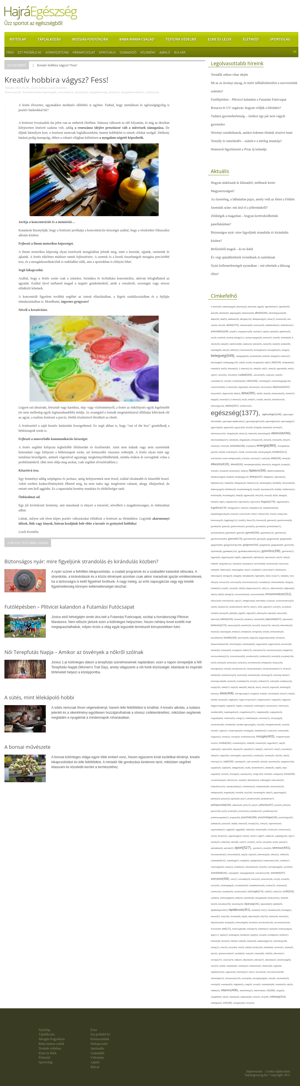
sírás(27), (243, 842)
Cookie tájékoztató (277, 1071)
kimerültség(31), (236, 644)
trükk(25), (234, 941)
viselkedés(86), (268, 984)
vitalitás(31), (216, 990)
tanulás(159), (225, 904)
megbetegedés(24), (231, 712)
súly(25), (244, 854)
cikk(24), (291, 369)
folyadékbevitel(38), (270, 508)
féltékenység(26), (218, 489)
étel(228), (276, 458)
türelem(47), (279, 947)
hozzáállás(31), (265, 582)
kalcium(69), (282, 613)
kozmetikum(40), (255, 663)
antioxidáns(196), (220, 331)
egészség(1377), (236, 413)
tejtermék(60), (254, 916)
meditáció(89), (217, 712)
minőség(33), (248, 731)
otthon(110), (232, 780)
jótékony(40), (262, 613)
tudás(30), (242, 941)
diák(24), (237, 393)
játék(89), (233, 613)
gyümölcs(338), (271, 551)
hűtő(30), (242, 588)
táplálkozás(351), (240, 909)
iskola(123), (223, 607)
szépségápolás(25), (247, 873)
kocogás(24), (237, 650)
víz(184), (271, 990)
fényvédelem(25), (268, 489)
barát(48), (276, 344)
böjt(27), (268, 362)
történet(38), (216, 941)
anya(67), (234, 332)
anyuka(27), (258, 332)
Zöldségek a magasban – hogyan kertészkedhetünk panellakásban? (244, 220)
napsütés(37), (249, 749)
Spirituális (107, 52)
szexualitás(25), (244, 879)
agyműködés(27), (272, 307)
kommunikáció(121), (220, 656)
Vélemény (148, 52)
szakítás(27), (285, 861)
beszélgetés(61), (274, 350)
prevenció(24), (244, 811)
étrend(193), (237, 464)
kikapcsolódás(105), (220, 644)
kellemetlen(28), (286, 625)
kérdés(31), (236, 632)
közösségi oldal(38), (219, 681)
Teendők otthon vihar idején (229, 75)
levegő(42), (255, 694)
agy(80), (261, 307)
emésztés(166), (238, 446)
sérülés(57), (216, 842)
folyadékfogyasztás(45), (220, 514)
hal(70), (279, 557)
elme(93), (268, 440)
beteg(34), (286, 350)
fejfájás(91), (269, 477)
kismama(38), (286, 644)
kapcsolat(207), (274, 619)
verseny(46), (247, 978)
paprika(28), (236, 799)
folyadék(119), (256, 508)
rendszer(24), (273, 830)
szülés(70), (278, 892)
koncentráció (66, 92)
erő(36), (241, 452)
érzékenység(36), (265, 452)
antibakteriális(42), (272, 325)
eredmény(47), (232, 452)
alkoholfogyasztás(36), (278, 313)
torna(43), (263, 935)
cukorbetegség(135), (281, 381)
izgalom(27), (268, 607)
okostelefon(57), (258, 768)
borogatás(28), (259, 362)
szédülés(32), (239, 867)
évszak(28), (224, 471)
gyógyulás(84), (277, 545)
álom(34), (222, 325)
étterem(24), (267, 464)
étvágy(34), (276, 464)
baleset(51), (258, 344)
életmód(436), (281, 433)
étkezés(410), (221, 464)
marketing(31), (260, 706)
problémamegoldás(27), (220, 817)
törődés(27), (284, 935)
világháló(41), (239, 984)
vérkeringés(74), (218, 978)
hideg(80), (238, 576)
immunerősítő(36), (257, 594)
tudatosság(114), (265, 941)
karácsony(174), (219, 625)
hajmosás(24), (271, 557)
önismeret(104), (277, 786)
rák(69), (234, 824)
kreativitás (81, 92)
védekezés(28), (255, 966)
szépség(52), (234, 873)
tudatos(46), (252, 941)
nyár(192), (229, 761)
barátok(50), (286, 344)
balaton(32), (248, 344)
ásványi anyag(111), (235, 337)
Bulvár (179, 52)
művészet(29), (261, 743)
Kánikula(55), (260, 619)
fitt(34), (276, 495)
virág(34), (249, 984)
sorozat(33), (267, 842)
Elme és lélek (220, 39)
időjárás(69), (289, 588)
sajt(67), (262, 836)
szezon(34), (256, 879)
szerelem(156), (263, 873)
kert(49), (266, 632)
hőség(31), (289, 582)
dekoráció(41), (255, 387)
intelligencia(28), (249, 601)
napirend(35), (227, 749)
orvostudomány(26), (219, 780)
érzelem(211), (279, 452)
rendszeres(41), (284, 830)
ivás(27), (253, 607)
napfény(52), (216, 749)
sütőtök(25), (284, 854)
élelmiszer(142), (219, 433)
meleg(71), (240, 718)
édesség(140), (218, 406)
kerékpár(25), (246, 632)
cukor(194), (252, 381)
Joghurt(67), (251, 613)
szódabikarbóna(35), (257, 885)
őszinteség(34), (259, 793)
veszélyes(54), (227, 984)
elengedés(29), (233, 434)
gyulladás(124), (230, 551)
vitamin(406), (230, 990)
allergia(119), (246, 319)
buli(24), (224, 369)
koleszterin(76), (260, 650)
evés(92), (215, 471)
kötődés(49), (216, 675)
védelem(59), (267, 966)
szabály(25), (245, 861)
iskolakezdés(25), (236, 607)
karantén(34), (246, 625)
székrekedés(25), (252, 867)
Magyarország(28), (218, 706)
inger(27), (239, 601)
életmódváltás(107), (220, 440)
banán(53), (267, 344)
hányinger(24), (248, 564)
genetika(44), (216, 526)
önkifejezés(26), (217, 793)
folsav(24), (245, 508)
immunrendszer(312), (278, 594)
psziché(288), (249, 817)
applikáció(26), (285, 332)
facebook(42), (235, 471)
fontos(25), (234, 514)
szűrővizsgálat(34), (227, 898)
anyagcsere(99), (245, 331)
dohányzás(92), (279, 393)
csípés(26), (270, 375)
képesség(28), (226, 632)
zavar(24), (257, 997)
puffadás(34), (216, 824)
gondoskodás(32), (218, 533)
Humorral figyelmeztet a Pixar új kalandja (239, 149)
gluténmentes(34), (238, 526)
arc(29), (214, 338)
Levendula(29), (274, 694)
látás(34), (252, 687)
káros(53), (256, 625)
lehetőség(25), (285, 687)
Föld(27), (254, 514)
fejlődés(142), (218, 483)
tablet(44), (239, 898)
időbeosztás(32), (277, 588)
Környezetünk (57, 52)
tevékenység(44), (285, 929)
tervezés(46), (216, 929)
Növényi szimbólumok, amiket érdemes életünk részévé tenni (252, 133)
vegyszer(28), (231, 972)
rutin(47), (254, 836)
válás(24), (239, 960)
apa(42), (266, 332)
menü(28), (261, 725)
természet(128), (266, 922)
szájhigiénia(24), (256, 861)
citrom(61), (223, 375)
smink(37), (251, 842)
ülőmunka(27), (279, 953)
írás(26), (214, 607)
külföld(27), (226, 687)
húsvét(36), (234, 588)
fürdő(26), (242, 520)
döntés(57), (290, 393)
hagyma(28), (216, 557)
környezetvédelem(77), (273, 669)
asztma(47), (268, 338)
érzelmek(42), (216, 458)
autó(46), (277, 338)
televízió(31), (284, 916)
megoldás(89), (217, 718)
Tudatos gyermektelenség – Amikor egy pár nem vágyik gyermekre (248, 120)
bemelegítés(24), (260, 350)
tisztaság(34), (234, 935)
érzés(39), (246, 458)
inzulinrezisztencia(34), (285, 601)
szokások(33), (281, 885)
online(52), (268, 774)
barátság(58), (216, 350)
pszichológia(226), (268, 817)
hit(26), (268, 576)
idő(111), (266, 588)
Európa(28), (285, 464)
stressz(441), (281, 847)
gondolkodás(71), (274, 526)
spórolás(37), (229, 848)
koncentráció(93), (238, 656)
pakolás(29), (216, 799)
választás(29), (248, 960)
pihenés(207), (267, 805)
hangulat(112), (226, 563)
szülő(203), (288, 891)
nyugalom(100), (288, 761)
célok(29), (272, 369)
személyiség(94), (276, 867)
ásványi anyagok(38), (254, 338)
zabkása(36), (235, 997)
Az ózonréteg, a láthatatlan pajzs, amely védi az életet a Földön (252, 199)
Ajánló (165, 52)
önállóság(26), (266, 780)
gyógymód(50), (217, 545)
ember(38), (225, 446)
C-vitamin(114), (246, 368)
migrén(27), (224, 731)
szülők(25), (215, 898)
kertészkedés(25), (277, 632)
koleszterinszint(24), (275, 650)
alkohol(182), (262, 313)
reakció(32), (243, 824)
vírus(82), (257, 984)
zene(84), (265, 997)
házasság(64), (238, 570)
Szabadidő (128, 52)
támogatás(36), (261, 898)
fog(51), (222, 502)
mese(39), (286, 725)
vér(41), (252, 972)
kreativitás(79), (243, 681)
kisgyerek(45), (262, 644)
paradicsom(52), (254, 799)
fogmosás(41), (244, 502)
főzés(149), (264, 514)
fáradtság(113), (242, 477)
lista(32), (291, 694)
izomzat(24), (287, 607)
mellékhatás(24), (252, 718)
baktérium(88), (236, 344)
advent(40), (252, 307)
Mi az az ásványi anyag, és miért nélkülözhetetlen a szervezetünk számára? (254, 87)
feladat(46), (229, 483)
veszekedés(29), (283, 978)
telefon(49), (274, 916)
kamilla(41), (249, 619)
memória (114, 92)
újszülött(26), (240, 953)
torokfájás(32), (274, 935)
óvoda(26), (242, 780)
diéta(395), (249, 393)
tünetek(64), (269, 947)
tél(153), (264, 916)
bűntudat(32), (233, 369)
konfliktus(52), (265, 656)
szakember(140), (271, 860)
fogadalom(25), (232, 502)
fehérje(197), (256, 476)
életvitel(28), (234, 440)
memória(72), (264, 718)
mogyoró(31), (216, 737)
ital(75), (246, 607)
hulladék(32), (216, 588)
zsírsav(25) (250, 1003)
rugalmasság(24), (235, 836)
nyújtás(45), (227, 768)
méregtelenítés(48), (273, 725)
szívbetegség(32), (228, 885)
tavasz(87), (216, 916)
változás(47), (259, 960)
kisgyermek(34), (274, 644)
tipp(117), (215, 935)
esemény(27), (256, 458)
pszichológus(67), (286, 817)
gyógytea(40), (265, 545)
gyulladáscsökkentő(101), (249, 551)
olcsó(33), (225, 774)
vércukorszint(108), (275, 972)
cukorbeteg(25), (265, 381)
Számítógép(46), (218, 867)
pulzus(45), (226, 824)
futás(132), (283, 514)
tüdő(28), (249, 947)
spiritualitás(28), (217, 848)
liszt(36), (214, 700)
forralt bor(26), (245, 514)
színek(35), (285, 879)
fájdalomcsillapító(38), (276, 471)
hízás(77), (276, 576)
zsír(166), (228, 1003)
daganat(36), (243, 387)
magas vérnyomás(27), (248, 700)
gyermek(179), (235, 538)
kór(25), (214, 663)
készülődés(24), (217, 638)
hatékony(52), (226, 570)
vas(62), (222, 966)
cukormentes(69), (218, 387)
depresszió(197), (281, 387)
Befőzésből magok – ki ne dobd (232, 249)
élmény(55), (277, 440)
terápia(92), (230, 922)
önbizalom (152, 92)
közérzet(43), (242, 675)
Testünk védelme (181, 39)
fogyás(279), (269, 501)
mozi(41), (215, 743)
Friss (10, 52)
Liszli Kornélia (58, 87)
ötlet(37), (270, 793)
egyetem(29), (229, 427)
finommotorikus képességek (39, 92)
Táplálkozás (49, 39)
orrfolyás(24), (278, 774)
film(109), (260, 495)
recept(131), (254, 823)
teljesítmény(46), (218, 922)
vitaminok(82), (260, 990)
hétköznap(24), (217, 576)
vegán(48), (277, 966)
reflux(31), (264, 824)
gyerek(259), (253, 532)
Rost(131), (223, 836)
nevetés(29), (270, 756)
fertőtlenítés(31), (289, 489)
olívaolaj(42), (234, 774)
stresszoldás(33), (234, 854)
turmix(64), (233, 947)
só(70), (259, 842)
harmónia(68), (260, 564)
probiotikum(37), (256, 811)
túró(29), (241, 947)
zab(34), (225, 997)
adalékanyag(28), (229, 307)
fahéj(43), (245, 471)
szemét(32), (288, 867)
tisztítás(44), (245, 935)
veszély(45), (216, 984)
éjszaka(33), (268, 427)
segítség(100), (281, 836)
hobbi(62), (285, 576)
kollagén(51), (288, 650)
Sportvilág (280, 39)
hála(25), (286, 557)
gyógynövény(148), (233, 545)
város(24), (215, 966)
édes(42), (268, 400)
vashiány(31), (243, 966)
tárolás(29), (256, 910)
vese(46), (272, 978)
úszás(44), (250, 953)
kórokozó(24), (232, 663)
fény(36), (257, 489)
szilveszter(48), (267, 879)
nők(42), (286, 756)
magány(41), (233, 700)
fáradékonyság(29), (219, 477)
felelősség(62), (266, 483)
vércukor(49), (261, 972)
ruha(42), (246, 836)
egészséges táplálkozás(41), (234, 421)
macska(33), (223, 700)
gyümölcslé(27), (288, 551)
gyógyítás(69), (286, 539)
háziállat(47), (257, 570)
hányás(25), (237, 564)
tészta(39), (273, 929)
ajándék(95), (284, 306)
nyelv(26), (264, 762)
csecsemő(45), (259, 375)
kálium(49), (216, 619)
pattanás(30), (237, 805)
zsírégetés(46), (239, 1003)
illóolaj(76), (230, 594)
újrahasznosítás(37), (226, 953)
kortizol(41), (243, 663)
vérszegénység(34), (260, 978)
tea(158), (225, 916)
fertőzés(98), (217, 495)
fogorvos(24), (255, 502)
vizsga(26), (280, 990)
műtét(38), (251, 743)
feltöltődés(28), (231, 489)
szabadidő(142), (219, 860)
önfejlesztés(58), (263, 786)
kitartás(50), (216, 650)
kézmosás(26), (243, 638)
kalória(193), (227, 619)
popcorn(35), (216, 811)
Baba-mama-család (137, 39)
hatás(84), (215, 570)
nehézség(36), (236, 756)
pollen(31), (287, 805)
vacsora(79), (229, 960)
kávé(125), (266, 625)
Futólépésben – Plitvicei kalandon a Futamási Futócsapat (248, 99)
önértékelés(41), (249, 786)
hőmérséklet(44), (278, 582)
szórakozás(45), (241, 892)
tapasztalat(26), (267, 904)
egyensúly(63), (217, 427)
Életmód (251, 39)
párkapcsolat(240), (221, 805)
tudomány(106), (280, 941)
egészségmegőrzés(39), (256, 421)
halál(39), (215, 564)
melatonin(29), (230, 718)
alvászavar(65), (247, 325)
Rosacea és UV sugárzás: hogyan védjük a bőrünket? (246, 108)
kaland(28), (272, 613)
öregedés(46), (229, 793)
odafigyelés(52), (238, 768)
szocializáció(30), (242, 885)
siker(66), (235, 842)
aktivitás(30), (224, 313)
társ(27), (264, 910)
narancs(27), (269, 749)
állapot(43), (216, 319)
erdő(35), (222, 452)
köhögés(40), (267, 663)
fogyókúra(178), (219, 507)
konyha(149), (287, 656)
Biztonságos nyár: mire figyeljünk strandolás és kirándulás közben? (249, 237)
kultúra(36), (275, 681)
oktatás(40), (270, 768)
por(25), (224, 811)
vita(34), (290, 984)
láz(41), (259, 687)
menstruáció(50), (218, 725)
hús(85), (225, 588)
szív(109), (216, 885)
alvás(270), (233, 324)
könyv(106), (277, 662)
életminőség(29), (264, 434)
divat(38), (268, 393)
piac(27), (255, 805)
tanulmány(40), (238, 904)
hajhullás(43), (259, 557)
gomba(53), (251, 526)
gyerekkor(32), (280, 533)
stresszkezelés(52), (219, 854)
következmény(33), (229, 675)
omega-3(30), (258, 774)
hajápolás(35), (248, 557)
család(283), (245, 374)
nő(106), (279, 755)
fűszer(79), (251, 520)
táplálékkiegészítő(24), (220, 910)
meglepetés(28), (276, 712)
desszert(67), (216, 393)
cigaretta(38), (282, 369)
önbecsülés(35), (278, 780)
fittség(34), (283, 495)
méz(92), (215, 730)
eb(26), (245, 400)
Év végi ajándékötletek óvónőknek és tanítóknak (243, 257)
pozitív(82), (233, 811)
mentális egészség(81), (246, 725)
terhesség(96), (242, 922)
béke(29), (226, 350)
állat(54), (224, 319)
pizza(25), (279, 805)
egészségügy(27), (288, 421)
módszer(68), (283, 731)
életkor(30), (253, 434)
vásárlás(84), (232, 966)
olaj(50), (278, 768)
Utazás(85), (259, 953)
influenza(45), (216, 601)
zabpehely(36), (246, 997)
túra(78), (225, 947)
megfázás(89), (263, 712)
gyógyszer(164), (251, 545)
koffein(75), (248, 650)
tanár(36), (284, 898)
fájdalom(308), (258, 470)
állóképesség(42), (260, 319)
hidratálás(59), (249, 576)
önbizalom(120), (218, 786)
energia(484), (267, 446)
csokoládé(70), (217, 381)
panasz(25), (226, 799)
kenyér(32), (215, 632)
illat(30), (221, 594)
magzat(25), (231, 706)
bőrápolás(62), (288, 362)
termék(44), (254, 922)
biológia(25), (276, 356)
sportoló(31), (258, 848)
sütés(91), (275, 855)
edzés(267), (232, 405)
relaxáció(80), (262, 830)
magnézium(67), (264, 700)
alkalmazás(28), (248, 313)
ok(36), (248, 768)
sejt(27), (291, 836)
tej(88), (245, 916)
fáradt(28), (231, 477)
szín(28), (277, 879)
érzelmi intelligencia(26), (232, 458)
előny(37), (287, 440)
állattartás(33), (234, 319)
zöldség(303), (278, 996)
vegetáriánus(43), (218, 972)
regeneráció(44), (275, 824)
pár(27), (244, 799)
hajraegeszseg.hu (256, 1075)
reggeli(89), (240, 830)
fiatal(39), (240, 495)
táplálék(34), (278, 904)
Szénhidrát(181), (220, 873)
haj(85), (238, 557)
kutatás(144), (286, 681)
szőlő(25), (269, 892)
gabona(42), (272, 520)
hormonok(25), (236, 582)
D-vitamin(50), (232, 387)
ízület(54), (215, 613)
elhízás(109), (257, 440)
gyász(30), (241, 533)
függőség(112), (231, 520)
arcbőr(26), (222, 338)
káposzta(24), (288, 619)
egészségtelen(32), (273, 421)
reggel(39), (230, 830)
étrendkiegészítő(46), (253, 464)
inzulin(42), (271, 601)
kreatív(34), (232, 681)
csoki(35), (279, 375)
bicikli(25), (266, 356)
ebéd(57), (252, 400)
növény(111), (217, 761)
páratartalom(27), (268, 799)
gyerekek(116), (268, 533)
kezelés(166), (231, 638)
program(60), (235, 817)
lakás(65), (243, 687)
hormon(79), (224, 582)
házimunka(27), (269, 570)
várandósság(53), (284, 960)
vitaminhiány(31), (247, 990)
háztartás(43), (280, 570)
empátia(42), (251, 446)
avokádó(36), (286, 338)
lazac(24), (266, 687)
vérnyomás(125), (233, 978)
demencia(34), (267, 387)
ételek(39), (286, 458)
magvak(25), (277, 700)
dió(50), (260, 393)
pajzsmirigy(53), (280, 793)
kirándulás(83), (249, 644)
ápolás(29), (275, 332)
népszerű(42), (247, 756)
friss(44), (273, 514)
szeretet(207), (278, 873)
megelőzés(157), (248, 712)
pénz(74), (247, 805)
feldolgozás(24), (240, 483)
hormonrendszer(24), (250, 582)
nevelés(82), (259, 756)
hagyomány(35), (227, 557)
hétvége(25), (228, 576)
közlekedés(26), (254, 675)
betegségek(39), (243, 356)
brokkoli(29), (216, 369)
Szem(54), (263, 867)
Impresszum (254, 1071)
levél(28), (264, 694)
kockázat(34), (226, 650)
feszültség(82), (229, 495)
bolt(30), (242, 362)
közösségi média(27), (281, 675)
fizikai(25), (215, 502)
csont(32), (228, 381)
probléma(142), (270, 811)
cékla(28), (257, 369)
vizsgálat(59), (216, 997)
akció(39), (215, 313)
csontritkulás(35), (239, 381)
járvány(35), (225, 613)
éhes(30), (250, 427)
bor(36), (249, 362)
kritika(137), (264, 681)
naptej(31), (259, 749)
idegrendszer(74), (254, 588)
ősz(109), (248, 792)
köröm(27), (287, 669)
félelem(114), (253, 483)
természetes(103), (282, 922)
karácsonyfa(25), (234, 625)
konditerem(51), (252, 656)
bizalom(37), (286, 356)
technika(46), (236, 916)
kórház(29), (222, 663)
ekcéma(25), (278, 427)
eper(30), (215, 452)
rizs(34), (214, 836)
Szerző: (43, 87)
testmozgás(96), (239, 929)
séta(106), (226, 842)
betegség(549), (223, 356)
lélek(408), (227, 693)
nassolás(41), (287, 749)
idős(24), (214, 594)
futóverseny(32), (217, 520)
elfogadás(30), (245, 440)
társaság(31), (287, 910)
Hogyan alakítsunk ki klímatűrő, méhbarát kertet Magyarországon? (243, 187)
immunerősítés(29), (242, 594)
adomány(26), (242, 307)
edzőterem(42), (246, 406)
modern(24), (273, 731)
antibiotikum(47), (287, 325)
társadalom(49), (275, 910)
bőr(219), (277, 362)
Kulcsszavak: (13, 92)
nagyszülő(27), (273, 743)
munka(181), (225, 743)
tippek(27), (224, 935)
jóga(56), (242, 613)
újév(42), (214, 953)
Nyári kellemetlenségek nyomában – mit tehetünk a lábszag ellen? (250, 270)
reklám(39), (251, 830)
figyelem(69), (250, 495)
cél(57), (265, 369)
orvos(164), (289, 774)
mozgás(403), (266, 736)
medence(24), (283, 706)
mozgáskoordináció (133, 92)
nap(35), (282, 743)
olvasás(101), (246, 774)
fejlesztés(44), (280, 477)
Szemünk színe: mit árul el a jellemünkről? (239, 208)
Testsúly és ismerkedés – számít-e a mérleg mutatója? (246, 141)
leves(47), (284, 694)
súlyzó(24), (252, 854)
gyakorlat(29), (231, 533)
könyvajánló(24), (217, 669)
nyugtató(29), (216, 768)
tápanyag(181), (252, 903)
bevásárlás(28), (256, 356)
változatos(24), (271, 960)
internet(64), (261, 601)
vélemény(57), (243, 972)
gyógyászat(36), (273, 539)
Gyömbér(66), (217, 551)
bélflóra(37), (235, 350)
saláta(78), (270, 836)
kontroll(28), (276, 656)
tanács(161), (274, 898)
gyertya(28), (262, 539)
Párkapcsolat (84, 52)
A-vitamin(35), (216, 307)
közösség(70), (267, 675)
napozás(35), (238, 749)
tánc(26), (214, 904)
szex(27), (234, 879)
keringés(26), (257, 632)
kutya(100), (216, 687)
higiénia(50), (260, 576)
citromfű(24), (233, 375)
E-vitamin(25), (236, 400)
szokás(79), (271, 885)
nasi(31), (278, 749)
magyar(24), (286, 700)
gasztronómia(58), (284, 520)
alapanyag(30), (236, 313)
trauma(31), (226, 941)
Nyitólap (18, 39)
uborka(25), (289, 947)
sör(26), (275, 842)
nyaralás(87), (241, 762)
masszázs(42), (272, 706)
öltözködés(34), (253, 780)
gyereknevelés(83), (219, 539)
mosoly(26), (236, 737)
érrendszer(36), (251, 452)
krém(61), (254, 681)
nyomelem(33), (274, 762)
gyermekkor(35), (250, 539)
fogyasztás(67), (283, 502)
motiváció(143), (248, 737)
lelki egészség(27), (243, 694)
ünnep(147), (217, 960)
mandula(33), (248, 706)
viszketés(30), (281, 984)
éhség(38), (258, 427)
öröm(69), (239, 793)
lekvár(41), (215, 694)
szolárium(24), (216, 892)
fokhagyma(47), (234, 508)
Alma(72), (271, 319)
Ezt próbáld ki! (30, 52)
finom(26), (269, 495)
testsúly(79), (252, 929)
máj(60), (239, 706)
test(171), (227, 929)
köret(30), (228, 669)
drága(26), (215, 400)
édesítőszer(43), (278, 400)
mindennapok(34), (236, 731)
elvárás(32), (216, 446)
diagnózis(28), (228, 393)
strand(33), (267, 848)
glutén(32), (226, 526)
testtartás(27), (264, 929)
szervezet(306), (221, 878)
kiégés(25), (254, 638)
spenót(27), (283, 842)
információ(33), (228, 601)
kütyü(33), (235, 687)
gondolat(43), (261, 526)
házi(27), (248, 570)
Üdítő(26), (269, 953)
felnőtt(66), (277, 483)
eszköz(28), (266, 458)
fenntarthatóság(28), (245, 489)
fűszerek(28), (261, 520)
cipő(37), (214, 375)
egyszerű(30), (240, 427)
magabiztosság (98, 92)
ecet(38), (260, 400)
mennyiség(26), (277, 718)
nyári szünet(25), (253, 762)
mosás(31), (226, 737)
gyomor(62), (289, 545)
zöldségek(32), (217, 1003)
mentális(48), (230, 725)
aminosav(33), (259, 325)
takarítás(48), (249, 898)
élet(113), (243, 433)
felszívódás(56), (288, 483)
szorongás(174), (256, 891)
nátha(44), (215, 756)
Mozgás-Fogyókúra (90, 39)
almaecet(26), (281, 319)
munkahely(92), (239, 743)
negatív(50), (225, 756)
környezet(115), (239, 669)
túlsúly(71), (216, 947)
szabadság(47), (233, 861)
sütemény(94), (263, 854)
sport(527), (244, 848)
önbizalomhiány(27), (234, 786)
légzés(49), (275, 687)
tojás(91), (255, 935)
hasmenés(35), (272, 564)
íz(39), (260, 607)
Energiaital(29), (284, 446)
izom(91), (277, 607)
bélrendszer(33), (247, 350)
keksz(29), (276, 625)
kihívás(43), (280, 638)
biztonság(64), (217, 362)
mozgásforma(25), (283, 737)
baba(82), (225, 344)
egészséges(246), (272, 414)
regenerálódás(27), (218, 830)
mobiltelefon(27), (261, 731)
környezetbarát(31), (255, 669)
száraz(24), (229, 867)
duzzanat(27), (225, 400)
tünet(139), (258, 947)
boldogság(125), (231, 362)
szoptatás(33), (228, 892)
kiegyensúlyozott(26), (267, 638)
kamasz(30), (239, 619)
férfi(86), (278, 489)
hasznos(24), (284, 564)
